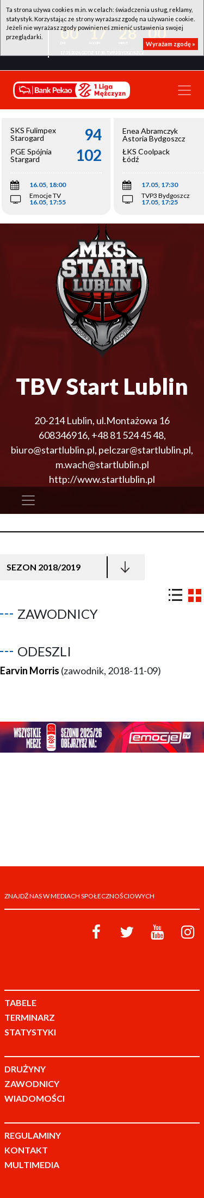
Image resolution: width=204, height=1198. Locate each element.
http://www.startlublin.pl (102, 479)
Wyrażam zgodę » (170, 43)
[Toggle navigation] (184, 90)
